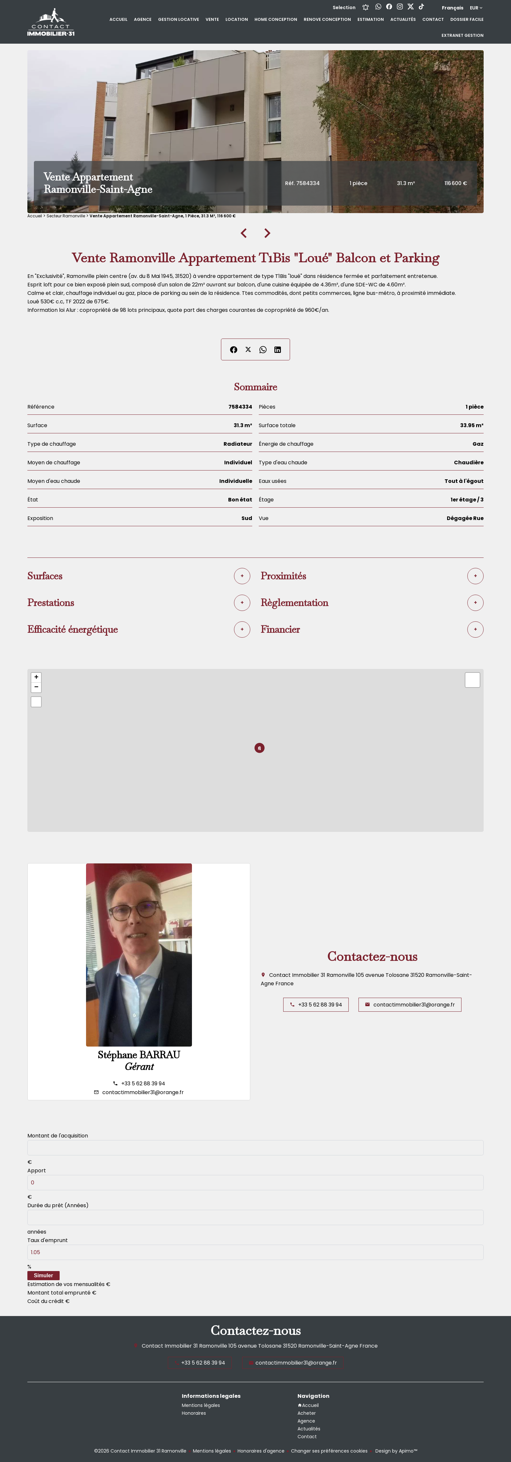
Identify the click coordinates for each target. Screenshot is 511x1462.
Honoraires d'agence (261, 1451)
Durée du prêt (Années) (58, 1205)
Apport (36, 1170)
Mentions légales (212, 1451)
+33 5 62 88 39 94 (143, 1083)
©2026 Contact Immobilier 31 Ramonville (140, 1451)
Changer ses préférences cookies (329, 1451)
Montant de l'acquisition (57, 1135)
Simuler (43, 1275)
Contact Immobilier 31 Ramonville (312, 975)
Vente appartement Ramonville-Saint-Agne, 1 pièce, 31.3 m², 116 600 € (163, 216)
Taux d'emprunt (47, 1240)
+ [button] (36, 678)
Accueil (34, 216)
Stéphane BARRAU (139, 1055)
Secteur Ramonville (66, 216)
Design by (395, 1451)
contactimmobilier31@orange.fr (143, 1092)
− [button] (36, 687)
